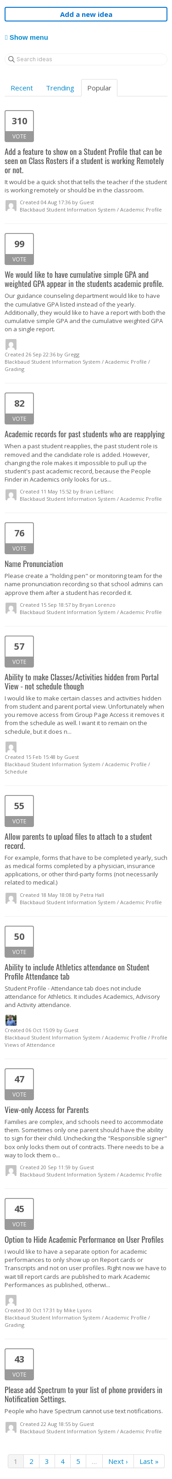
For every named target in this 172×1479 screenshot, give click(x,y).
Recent (22, 87)
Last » (149, 1461)
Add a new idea (86, 14)
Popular (99, 87)
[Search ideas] (86, 59)
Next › (118, 1461)
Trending (60, 87)
